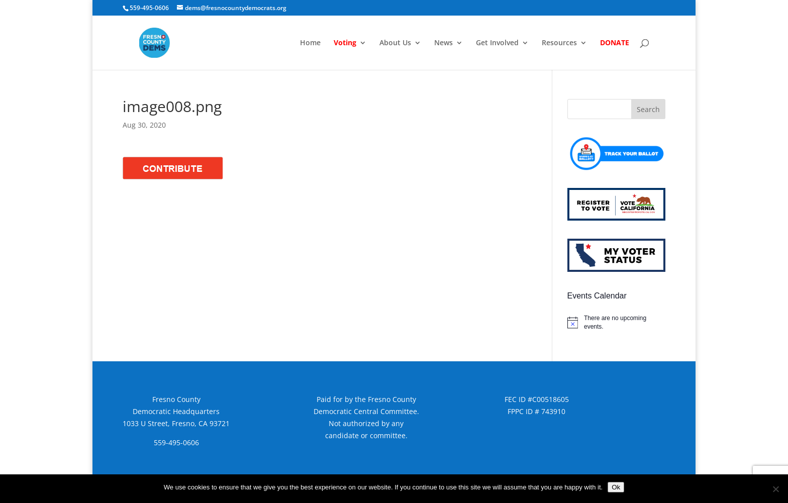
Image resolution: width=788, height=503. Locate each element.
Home (310, 43)
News (443, 43)
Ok (616, 487)
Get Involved (497, 43)
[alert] (616, 322)
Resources (559, 43)
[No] (775, 489)
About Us (395, 43)
